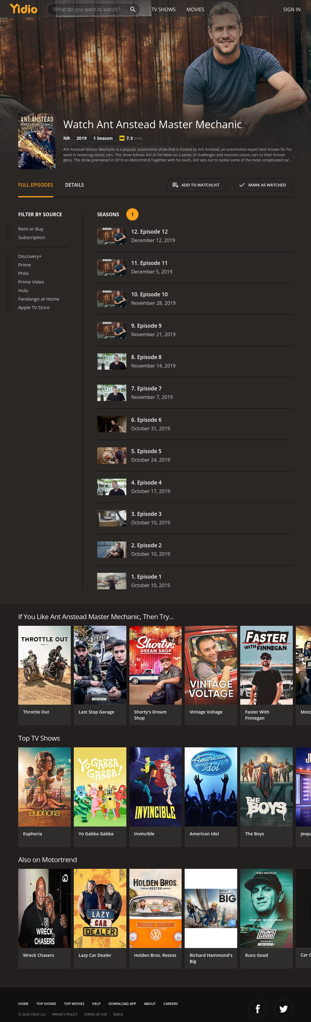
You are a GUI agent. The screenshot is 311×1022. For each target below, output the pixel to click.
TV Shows (164, 9)
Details (74, 184)
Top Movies (74, 1003)
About (150, 1003)
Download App (122, 1003)
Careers (170, 1003)
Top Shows (46, 1003)
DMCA (118, 1014)
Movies (195, 9)
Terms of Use (95, 1014)
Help (96, 1003)
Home (23, 1003)
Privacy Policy (65, 1014)
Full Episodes (35, 184)
